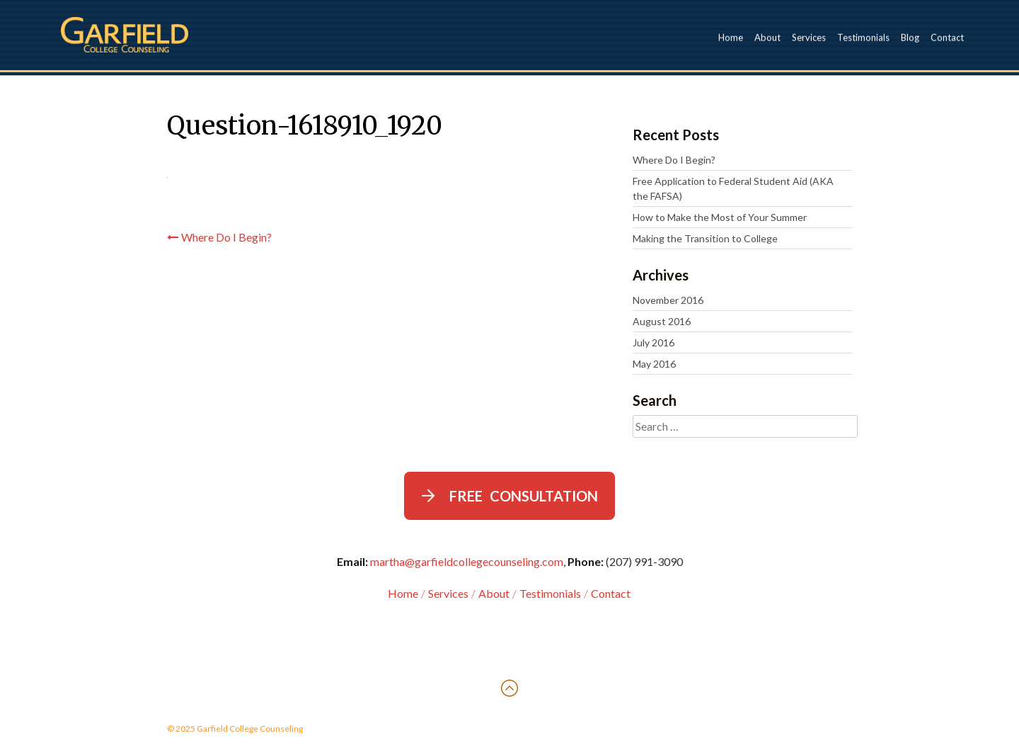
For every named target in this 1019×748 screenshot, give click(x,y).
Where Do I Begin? (226, 237)
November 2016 (668, 300)
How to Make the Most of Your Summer (720, 217)
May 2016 (654, 364)
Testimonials (863, 36)
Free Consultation (523, 495)
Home (730, 36)
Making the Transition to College (705, 238)
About (767, 36)
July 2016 (653, 342)
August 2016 (662, 321)
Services (809, 36)
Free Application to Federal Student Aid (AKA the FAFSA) (733, 188)
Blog (910, 36)
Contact (947, 36)
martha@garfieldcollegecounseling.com (466, 561)
